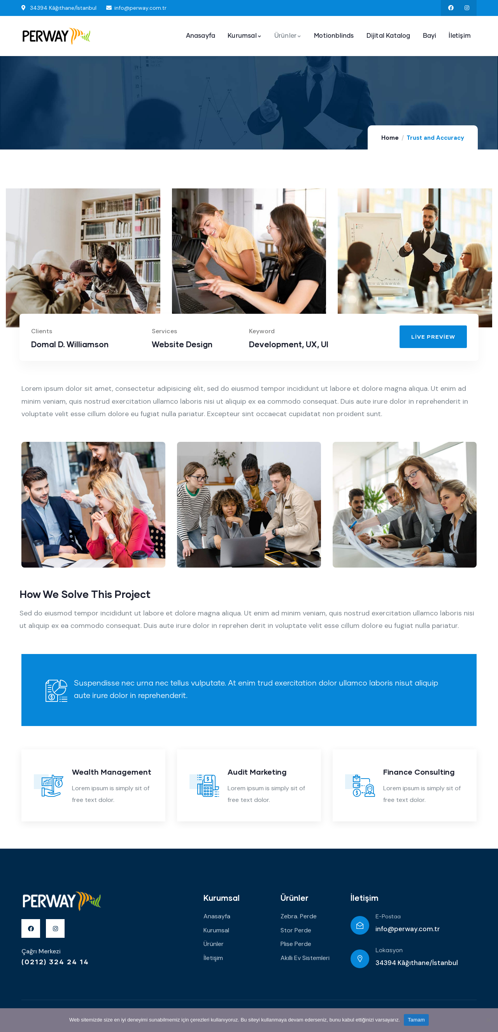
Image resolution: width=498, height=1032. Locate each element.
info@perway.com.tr (407, 929)
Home (390, 138)
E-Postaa (388, 916)
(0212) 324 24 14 (55, 961)
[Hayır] (488, 1020)
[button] (433, 336)
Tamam (416, 1020)
